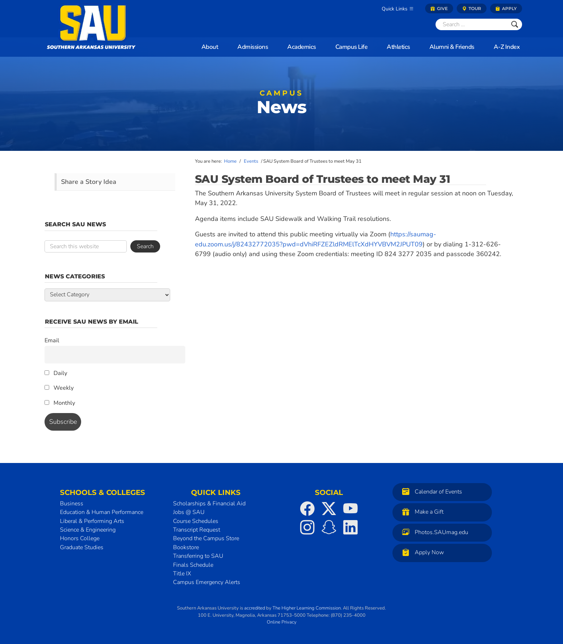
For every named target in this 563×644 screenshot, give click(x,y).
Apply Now (421, 552)
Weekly (59, 388)
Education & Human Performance (101, 512)
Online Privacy (282, 622)
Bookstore (186, 547)
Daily (56, 373)
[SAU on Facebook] (307, 508)
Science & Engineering (88, 530)
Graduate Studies (81, 547)
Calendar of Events (430, 491)
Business (71, 504)
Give (439, 8)
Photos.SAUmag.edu (433, 532)
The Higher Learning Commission (307, 608)
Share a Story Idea (88, 181)
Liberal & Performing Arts (92, 521)
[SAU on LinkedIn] (350, 527)
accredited (254, 608)
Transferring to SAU (198, 556)
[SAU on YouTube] (350, 508)
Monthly (60, 403)
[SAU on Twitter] (329, 508)
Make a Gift (421, 511)
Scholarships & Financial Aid (209, 504)
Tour (471, 8)
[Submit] (514, 24)
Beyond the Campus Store (206, 538)
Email (52, 340)
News (281, 104)
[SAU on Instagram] (307, 527)
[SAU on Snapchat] (329, 527)
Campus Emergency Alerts (206, 582)
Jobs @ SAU (189, 512)
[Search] (471, 24)
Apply (506, 8)
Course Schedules (195, 521)
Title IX (182, 574)
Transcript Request (196, 530)
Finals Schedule (193, 565)
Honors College (79, 538)
